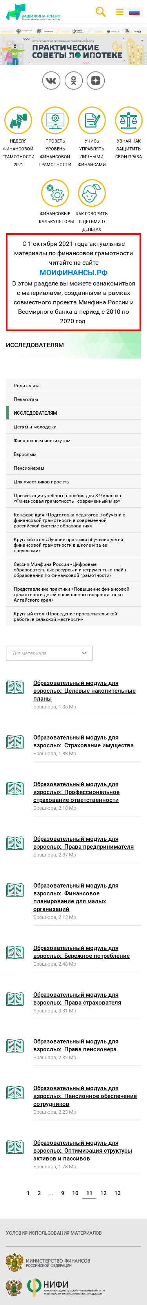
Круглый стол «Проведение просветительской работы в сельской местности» (65, 616)
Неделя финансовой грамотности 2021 (18, 137)
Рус (134, 12)
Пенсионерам (29, 468)
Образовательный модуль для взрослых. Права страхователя (77, 998)
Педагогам (26, 399)
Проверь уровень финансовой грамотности (55, 137)
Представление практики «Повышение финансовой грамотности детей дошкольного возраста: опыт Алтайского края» (71, 594)
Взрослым (25, 454)
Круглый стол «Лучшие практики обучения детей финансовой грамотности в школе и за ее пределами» (68, 544)
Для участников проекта (41, 481)
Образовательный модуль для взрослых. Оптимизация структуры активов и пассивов (82, 1150)
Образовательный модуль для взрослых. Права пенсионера (75, 1045)
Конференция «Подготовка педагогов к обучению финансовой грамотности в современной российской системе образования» (69, 520)
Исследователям (35, 413)
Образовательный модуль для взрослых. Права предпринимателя (83, 842)
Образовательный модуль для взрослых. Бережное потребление (81, 951)
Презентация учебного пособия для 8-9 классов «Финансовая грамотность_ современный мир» (67, 498)
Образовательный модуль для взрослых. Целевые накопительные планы (84, 690)
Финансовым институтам (42, 440)
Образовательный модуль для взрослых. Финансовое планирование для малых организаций (75, 897)
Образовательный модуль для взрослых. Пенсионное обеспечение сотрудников (85, 1095)
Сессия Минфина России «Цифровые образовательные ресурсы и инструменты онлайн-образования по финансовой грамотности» (70, 569)
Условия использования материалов (54, 1233)
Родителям (26, 385)
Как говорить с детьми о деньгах (92, 206)
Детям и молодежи (35, 426)
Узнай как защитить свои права (128, 133)
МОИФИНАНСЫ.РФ (74, 272)
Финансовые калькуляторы (56, 202)
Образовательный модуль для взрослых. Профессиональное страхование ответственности (76, 791)
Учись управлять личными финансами (92, 137)
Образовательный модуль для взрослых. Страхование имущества (83, 741)
